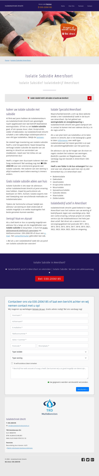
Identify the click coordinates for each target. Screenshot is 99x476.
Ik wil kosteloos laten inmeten (25, 363)
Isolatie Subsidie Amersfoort (21, 60)
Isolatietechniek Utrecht (14, 6)
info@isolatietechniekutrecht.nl (18, 426)
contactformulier (21, 236)
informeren (63, 140)
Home (7, 60)
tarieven (40, 137)
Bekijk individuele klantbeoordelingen (20, 448)
